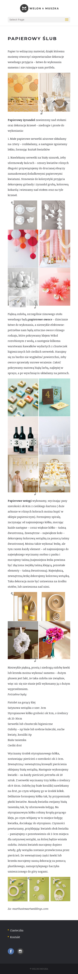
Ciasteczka (16, 930)
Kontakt (15, 937)
